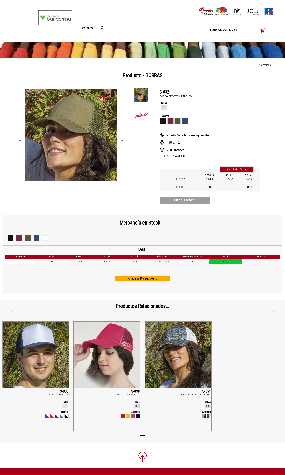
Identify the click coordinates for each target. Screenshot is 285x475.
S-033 (64, 391)
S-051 (206, 391)
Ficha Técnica (184, 200)
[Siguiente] (273, 311)
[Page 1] (142, 435)
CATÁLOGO (88, 28)
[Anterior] (12, 311)
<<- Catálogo (264, 64)
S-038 (135, 391)
